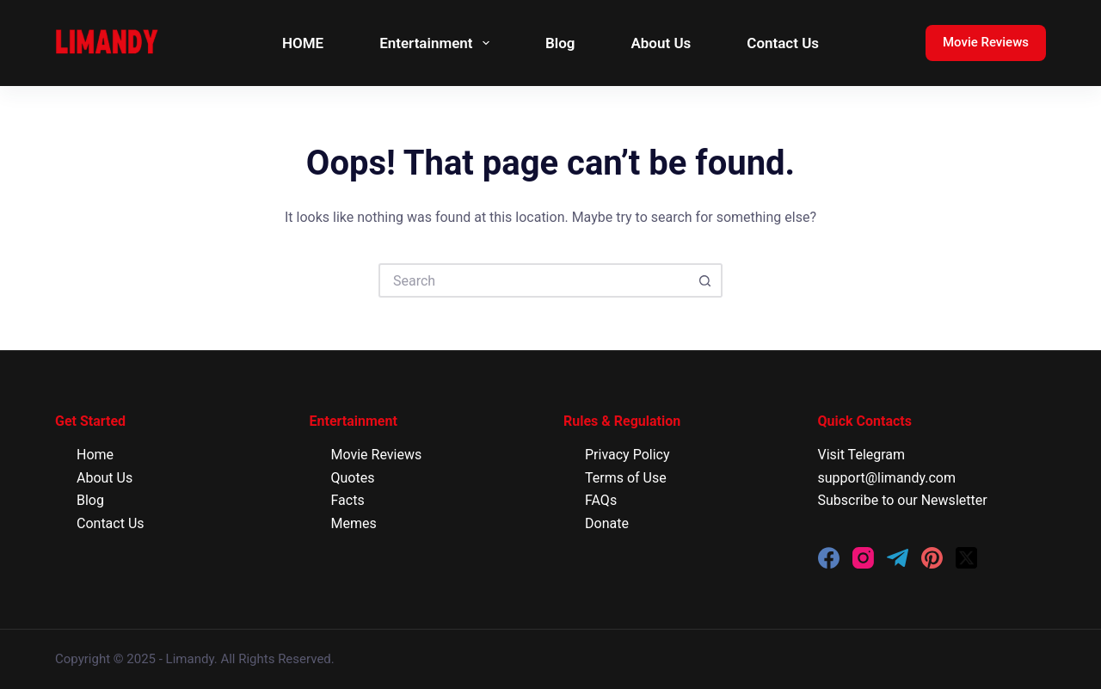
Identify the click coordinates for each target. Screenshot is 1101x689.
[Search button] (705, 280)
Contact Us (783, 43)
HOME (302, 43)
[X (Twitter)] (966, 558)
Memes (354, 523)
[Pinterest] (932, 558)
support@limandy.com (887, 478)
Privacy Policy (627, 454)
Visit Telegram (862, 454)
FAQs (601, 500)
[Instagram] (863, 558)
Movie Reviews (986, 42)
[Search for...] (533, 280)
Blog (560, 43)
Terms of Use (626, 478)
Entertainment (437, 43)
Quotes (353, 478)
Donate (607, 523)
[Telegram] (897, 558)
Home (95, 454)
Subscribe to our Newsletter (902, 500)
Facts (348, 500)
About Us (660, 43)
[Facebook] (829, 558)
